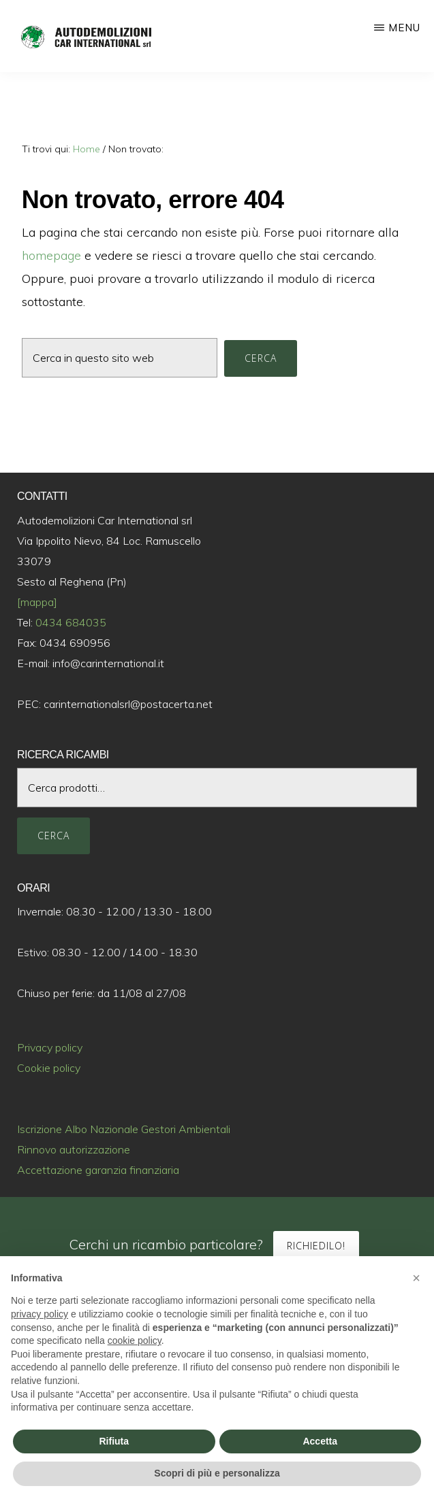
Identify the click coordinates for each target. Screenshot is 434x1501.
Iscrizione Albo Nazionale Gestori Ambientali (123, 1129)
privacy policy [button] (39, 1314)
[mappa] (37, 602)
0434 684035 (70, 622)
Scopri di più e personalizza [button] (216, 1473)
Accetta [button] (320, 1441)
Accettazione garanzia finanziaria (98, 1170)
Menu (404, 27)
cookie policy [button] (134, 1340)
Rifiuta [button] (114, 1441)
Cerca (53, 835)
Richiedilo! (316, 1245)
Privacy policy (49, 1047)
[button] (416, 1278)
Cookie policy (48, 1068)
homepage (51, 255)
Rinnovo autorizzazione (73, 1149)
